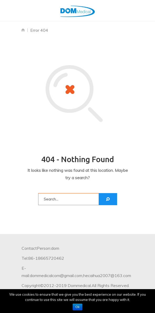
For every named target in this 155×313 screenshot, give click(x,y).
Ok (77, 307)
